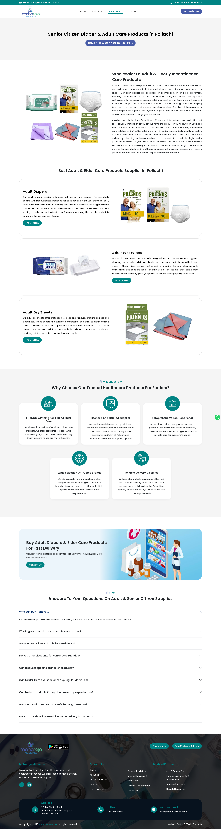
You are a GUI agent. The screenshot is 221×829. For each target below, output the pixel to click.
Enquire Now (32, 236)
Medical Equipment (137, 776)
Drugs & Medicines (137, 771)
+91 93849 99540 (187, 2)
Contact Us (135, 11)
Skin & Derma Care (175, 771)
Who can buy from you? (34, 625)
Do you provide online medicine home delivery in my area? (56, 730)
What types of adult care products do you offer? (50, 645)
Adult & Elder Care (175, 784)
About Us (97, 11)
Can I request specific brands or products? (46, 681)
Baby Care (133, 780)
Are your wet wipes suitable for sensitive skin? (48, 657)
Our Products (115, 11)
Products (103, 43)
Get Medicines (191, 11)
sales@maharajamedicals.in (41, 2)
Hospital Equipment (176, 789)
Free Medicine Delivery (187, 746)
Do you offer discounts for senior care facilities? (49, 669)
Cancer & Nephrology (139, 785)
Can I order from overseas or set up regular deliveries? (53, 694)
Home (82, 11)
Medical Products (98, 779)
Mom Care (133, 790)
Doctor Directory (98, 789)
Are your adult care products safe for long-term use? (53, 718)
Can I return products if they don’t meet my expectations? (56, 706)
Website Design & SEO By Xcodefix (185, 824)
